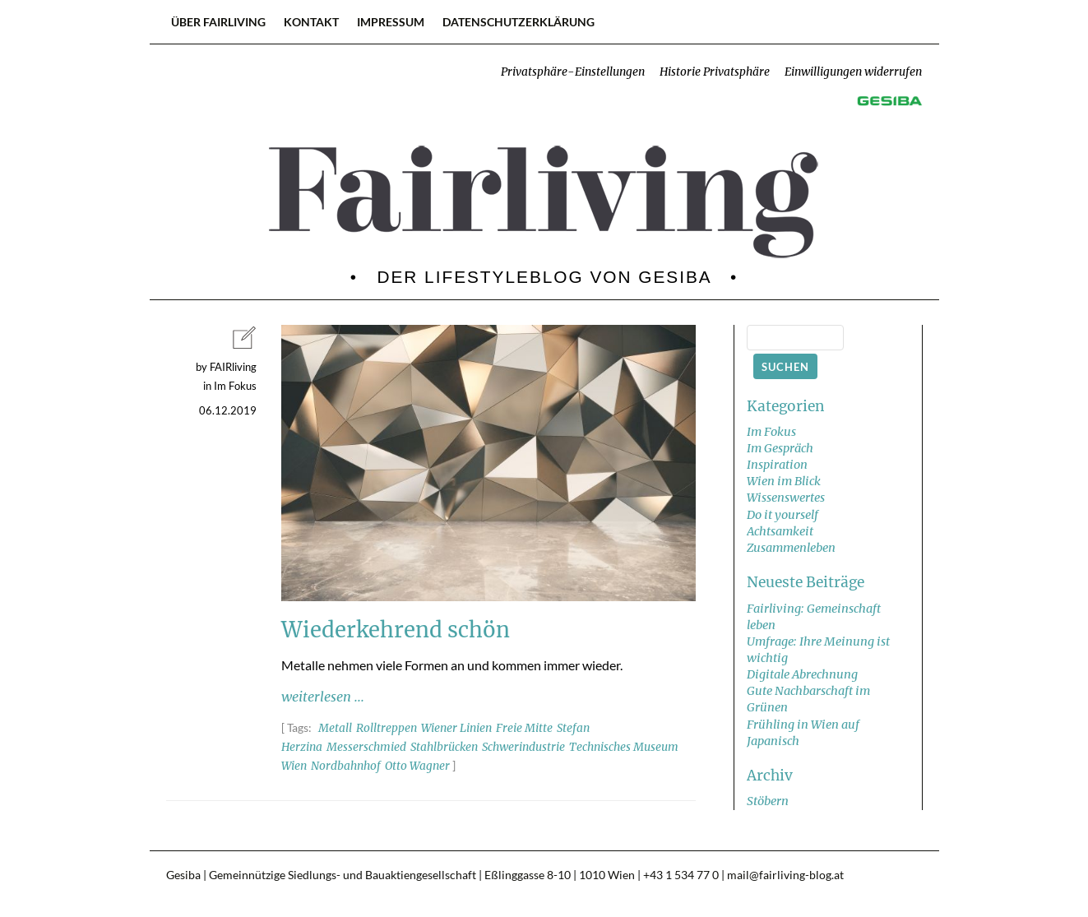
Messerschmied (366, 747)
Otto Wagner (417, 766)
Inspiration (777, 464)
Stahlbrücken (444, 747)
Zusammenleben (791, 547)
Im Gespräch (780, 448)
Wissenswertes (786, 497)
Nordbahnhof (346, 766)
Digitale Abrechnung (802, 674)
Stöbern (768, 801)
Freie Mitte (524, 728)
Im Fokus (771, 431)
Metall (335, 728)
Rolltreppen (386, 728)
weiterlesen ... (322, 696)
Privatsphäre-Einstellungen (573, 72)
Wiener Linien (456, 728)
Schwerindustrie (523, 747)
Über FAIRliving (218, 22)
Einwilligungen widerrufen (853, 72)
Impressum (390, 22)
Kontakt (311, 22)
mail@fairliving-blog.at (785, 875)
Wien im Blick (784, 481)
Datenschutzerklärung (518, 22)
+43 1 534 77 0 (681, 875)
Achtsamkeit (780, 531)
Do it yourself (782, 514)
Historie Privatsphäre (715, 72)
